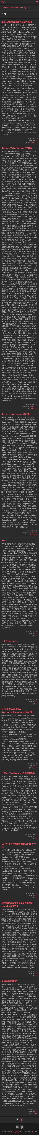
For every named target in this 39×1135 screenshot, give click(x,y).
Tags (25, 8)
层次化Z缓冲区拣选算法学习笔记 (16, 21)
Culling (32, 142)
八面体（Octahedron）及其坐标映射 (18, 773)
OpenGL (32, 406)
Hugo (32, 1131)
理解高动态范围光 (9, 981)
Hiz (29, 142)
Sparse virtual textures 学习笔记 (16, 414)
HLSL (36, 768)
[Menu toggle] (37, 2)
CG (37, 140)
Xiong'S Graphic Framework (11, 8)
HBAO (4, 540)
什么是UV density (9, 641)
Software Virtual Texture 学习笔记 (17, 148)
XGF (3, 2)
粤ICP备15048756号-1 (16, 1131)
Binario (17, 1133)
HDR (36, 1113)
